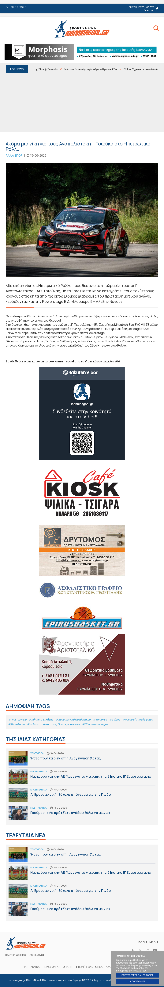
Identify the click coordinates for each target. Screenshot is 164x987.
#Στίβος (120, 719)
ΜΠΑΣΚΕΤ (68, 967)
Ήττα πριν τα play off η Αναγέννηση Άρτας (82, 760)
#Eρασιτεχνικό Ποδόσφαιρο (76, 719)
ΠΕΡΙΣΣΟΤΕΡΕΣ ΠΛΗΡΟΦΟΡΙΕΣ (137, 975)
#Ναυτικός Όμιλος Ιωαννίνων (98, 724)
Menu (9, 29)
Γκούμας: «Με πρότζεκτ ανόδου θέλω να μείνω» (82, 814)
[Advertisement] (82, 101)
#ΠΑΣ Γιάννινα (18, 719)
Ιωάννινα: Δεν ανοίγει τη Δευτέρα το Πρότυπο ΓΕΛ (95, 69)
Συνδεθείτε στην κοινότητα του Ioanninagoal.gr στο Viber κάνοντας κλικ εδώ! (65, 361)
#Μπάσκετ (105, 719)
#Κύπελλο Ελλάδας (42, 719)
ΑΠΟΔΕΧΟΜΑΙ (137, 981)
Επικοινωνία (38, 955)
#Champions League (133, 724)
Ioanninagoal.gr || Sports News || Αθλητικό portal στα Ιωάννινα (82, 29)
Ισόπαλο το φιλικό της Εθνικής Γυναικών (39, 69)
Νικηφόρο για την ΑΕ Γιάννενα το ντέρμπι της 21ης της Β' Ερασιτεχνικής (82, 778)
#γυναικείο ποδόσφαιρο (24, 724)
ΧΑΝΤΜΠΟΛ (96, 967)
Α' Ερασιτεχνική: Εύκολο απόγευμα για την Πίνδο (82, 796)
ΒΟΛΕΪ (81, 967)
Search (154, 29)
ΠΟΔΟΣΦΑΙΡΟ (50, 967)
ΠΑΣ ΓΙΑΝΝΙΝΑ (29, 967)
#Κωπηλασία (51, 724)
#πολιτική (69, 724)
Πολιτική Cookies (16, 955)
